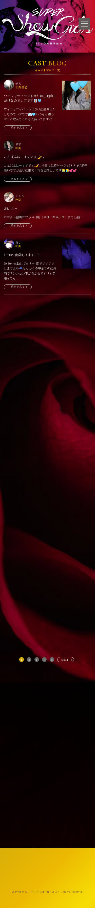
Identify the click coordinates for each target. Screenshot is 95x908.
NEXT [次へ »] (65, 659)
